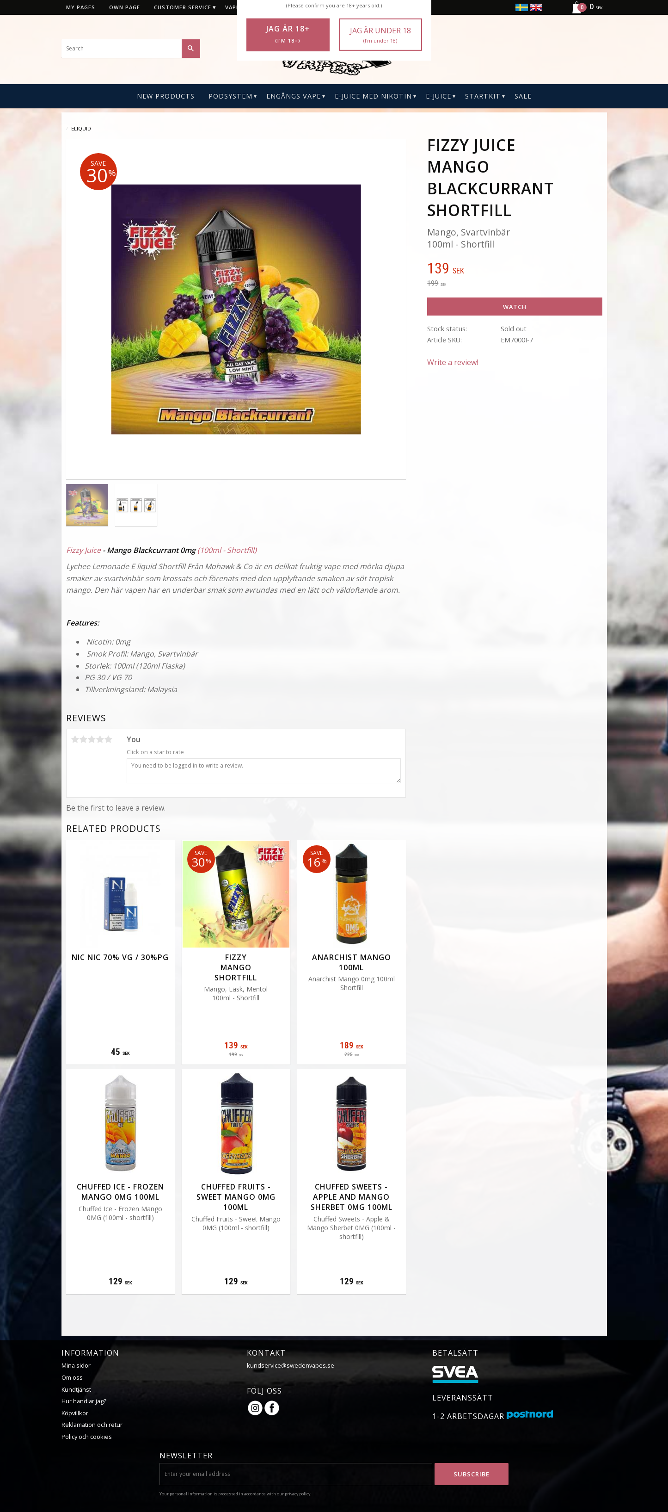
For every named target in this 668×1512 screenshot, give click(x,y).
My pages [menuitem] (80, 7)
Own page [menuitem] (124, 7)
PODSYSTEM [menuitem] (230, 96)
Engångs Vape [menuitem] (293, 96)
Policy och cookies (86, 1436)
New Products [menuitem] (166, 96)
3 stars (92, 739)
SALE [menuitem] (523, 96)
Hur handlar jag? (83, 1401)
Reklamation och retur (92, 1424)
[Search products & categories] (130, 48)
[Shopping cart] (583, 12)
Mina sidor (76, 1365)
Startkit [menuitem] (483, 96)
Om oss (72, 1377)
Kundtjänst (76, 1389)
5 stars (108, 739)
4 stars (100, 739)
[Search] (191, 48)
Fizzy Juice (83, 550)
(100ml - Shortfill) (227, 550)
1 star (75, 739)
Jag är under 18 (380, 34)
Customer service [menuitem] (182, 7)
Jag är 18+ (288, 34)
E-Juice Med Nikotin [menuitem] (373, 96)
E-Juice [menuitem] (438, 96)
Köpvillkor (74, 1413)
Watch (515, 307)
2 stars (84, 739)
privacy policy (297, 1494)
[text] (514, 269)
